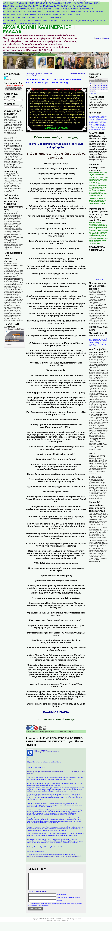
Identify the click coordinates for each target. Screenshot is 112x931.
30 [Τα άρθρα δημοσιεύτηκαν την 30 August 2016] (93, 91)
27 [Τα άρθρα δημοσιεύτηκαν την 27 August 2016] (104, 89)
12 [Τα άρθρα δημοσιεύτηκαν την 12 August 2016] (101, 85)
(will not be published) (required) (68, 901)
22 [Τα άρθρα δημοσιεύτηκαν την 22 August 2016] (90, 89)
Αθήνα (6, 76)
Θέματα (98, 38)
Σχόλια (106, 38)
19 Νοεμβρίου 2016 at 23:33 (43, 752)
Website (59, 904)
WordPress (57, 923)
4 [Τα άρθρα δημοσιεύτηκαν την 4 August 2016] (98, 83)
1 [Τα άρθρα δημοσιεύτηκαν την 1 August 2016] (90, 83)
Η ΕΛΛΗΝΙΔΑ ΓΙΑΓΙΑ (41, 750)
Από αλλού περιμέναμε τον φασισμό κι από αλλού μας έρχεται (39, 74)
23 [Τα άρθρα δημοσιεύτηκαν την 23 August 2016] (93, 89)
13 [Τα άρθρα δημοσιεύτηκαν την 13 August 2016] (104, 85)
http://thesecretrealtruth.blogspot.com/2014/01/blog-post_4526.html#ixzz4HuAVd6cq (56, 641)
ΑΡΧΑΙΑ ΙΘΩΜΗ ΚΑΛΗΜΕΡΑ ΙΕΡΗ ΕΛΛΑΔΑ (39, 29)
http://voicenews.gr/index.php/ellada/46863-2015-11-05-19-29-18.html (56, 705)
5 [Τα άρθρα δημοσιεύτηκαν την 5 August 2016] (101, 83)
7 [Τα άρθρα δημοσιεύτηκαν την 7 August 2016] (106, 83)
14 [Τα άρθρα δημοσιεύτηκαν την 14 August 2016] (106, 85)
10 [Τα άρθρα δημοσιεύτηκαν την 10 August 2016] (96, 85)
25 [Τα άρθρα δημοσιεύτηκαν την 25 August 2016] (98, 89)
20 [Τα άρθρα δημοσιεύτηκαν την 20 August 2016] (104, 87)
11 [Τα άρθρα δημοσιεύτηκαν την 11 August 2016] (98, 85)
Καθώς (29, 655)
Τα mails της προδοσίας (77, 73)
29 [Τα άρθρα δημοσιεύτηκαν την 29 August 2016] (90, 91)
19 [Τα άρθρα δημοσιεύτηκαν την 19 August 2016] (101, 87)
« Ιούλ (91, 93)
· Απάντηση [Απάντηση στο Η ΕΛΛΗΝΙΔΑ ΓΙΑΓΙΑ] (55, 752)
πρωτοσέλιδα (99, 279)
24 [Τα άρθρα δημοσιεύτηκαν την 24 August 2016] (96, 89)
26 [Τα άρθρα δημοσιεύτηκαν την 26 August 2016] (101, 89)
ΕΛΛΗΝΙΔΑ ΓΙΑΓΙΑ (61, 731)
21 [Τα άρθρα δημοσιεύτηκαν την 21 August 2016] (106, 87)
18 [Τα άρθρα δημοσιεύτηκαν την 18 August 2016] (98, 87)
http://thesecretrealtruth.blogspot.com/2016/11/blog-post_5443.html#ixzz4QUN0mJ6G (54, 856)
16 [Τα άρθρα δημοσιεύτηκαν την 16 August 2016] (93, 87)
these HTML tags (41, 895)
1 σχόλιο (70, 731)
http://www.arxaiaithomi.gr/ (56, 719)
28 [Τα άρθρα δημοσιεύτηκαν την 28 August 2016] (106, 89)
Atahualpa (65, 923)
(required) (62, 898)
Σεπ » (95, 93)
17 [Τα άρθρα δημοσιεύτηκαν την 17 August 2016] (96, 87)
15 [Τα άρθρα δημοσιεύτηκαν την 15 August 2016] (90, 87)
